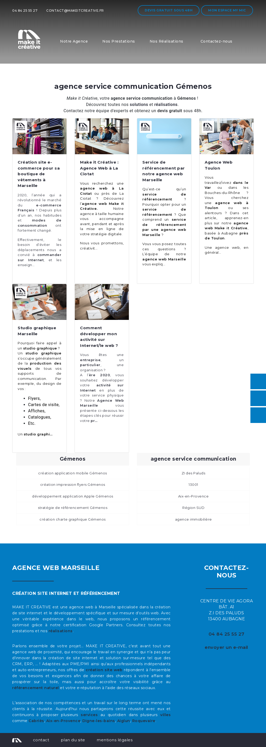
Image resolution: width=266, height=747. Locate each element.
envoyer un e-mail (226, 647)
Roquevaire (143, 720)
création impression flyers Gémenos (72, 484)
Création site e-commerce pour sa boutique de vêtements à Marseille (39, 174)
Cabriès (36, 720)
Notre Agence (74, 41)
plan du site (73, 739)
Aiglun (123, 720)
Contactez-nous (216, 41)
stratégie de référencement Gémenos (72, 508)
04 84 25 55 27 (24, 10)
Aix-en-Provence (193, 496)
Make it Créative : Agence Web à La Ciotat (99, 168)
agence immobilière (193, 519)
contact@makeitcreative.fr (75, 10)
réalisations (61, 631)
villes (165, 714)
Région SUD (193, 508)
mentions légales (114, 739)
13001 (193, 484)
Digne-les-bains (98, 720)
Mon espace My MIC (227, 10)
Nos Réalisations (166, 41)
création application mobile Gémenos (72, 473)
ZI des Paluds (193, 473)
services (89, 714)
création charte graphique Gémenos (72, 519)
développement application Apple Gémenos (72, 496)
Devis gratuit (168, 10)
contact (41, 739)
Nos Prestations (118, 41)
